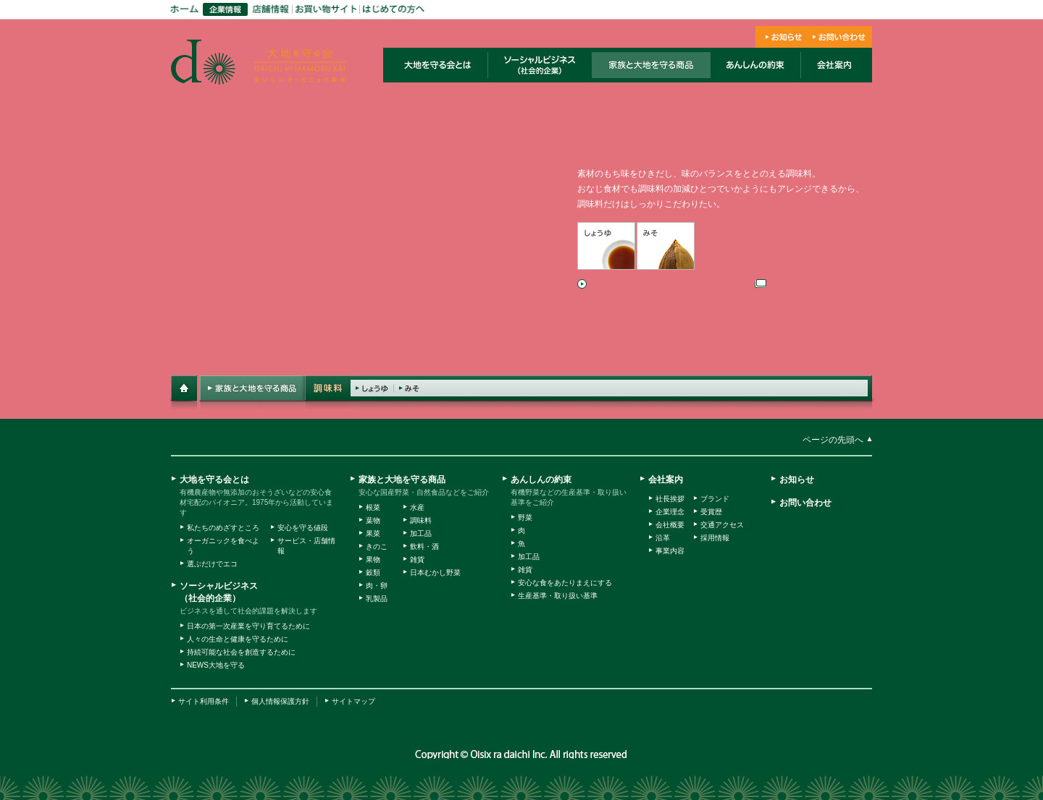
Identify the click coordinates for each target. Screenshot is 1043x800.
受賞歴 (711, 512)
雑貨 (417, 559)
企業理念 (669, 512)
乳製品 (377, 599)
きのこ (377, 546)
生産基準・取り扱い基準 (558, 596)
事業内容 (669, 551)
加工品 (421, 533)
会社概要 (669, 525)
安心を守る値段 (302, 528)
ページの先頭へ (833, 440)
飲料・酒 (424, 546)
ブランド (714, 499)
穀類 (373, 572)
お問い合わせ (805, 503)
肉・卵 (377, 586)
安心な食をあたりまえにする (565, 583)
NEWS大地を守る (216, 665)
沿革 (662, 538)
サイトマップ (353, 701)
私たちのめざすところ (223, 528)
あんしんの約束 (541, 480)
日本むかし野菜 (435, 572)
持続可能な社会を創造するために (241, 652)
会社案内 (665, 480)
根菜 (373, 507)
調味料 (421, 520)
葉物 (373, 520)
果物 (373, 559)
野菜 (525, 518)
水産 (417, 507)
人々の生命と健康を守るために (237, 639)
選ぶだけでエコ (212, 564)
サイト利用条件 (203, 701)
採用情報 (714, 538)
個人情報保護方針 (280, 701)
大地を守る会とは (214, 480)
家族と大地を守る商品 (402, 480)
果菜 (373, 533)
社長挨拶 (669, 499)
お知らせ (796, 480)
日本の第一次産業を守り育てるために (248, 626)
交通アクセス (722, 525)
